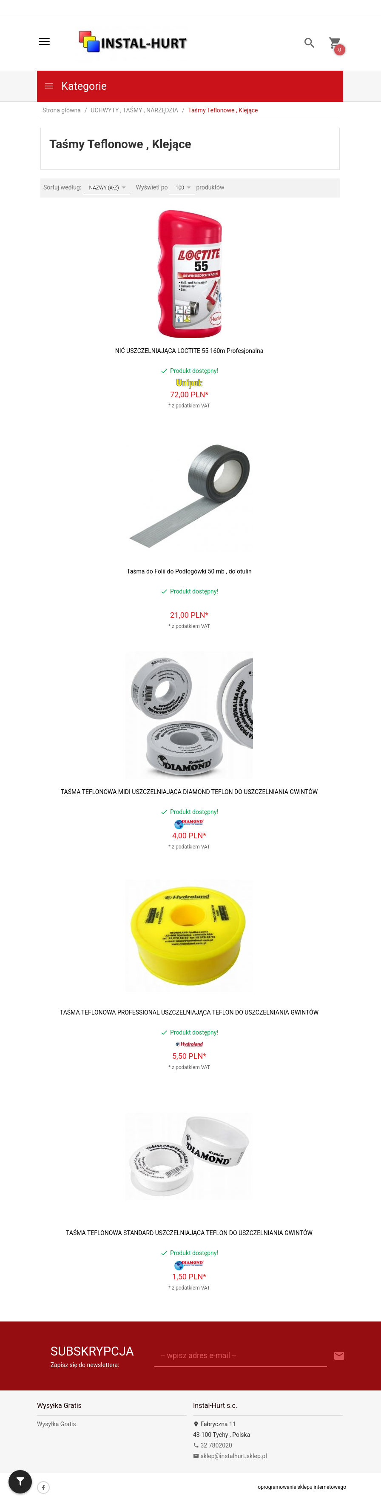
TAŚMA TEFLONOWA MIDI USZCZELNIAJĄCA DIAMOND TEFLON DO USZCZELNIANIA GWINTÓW (189, 791)
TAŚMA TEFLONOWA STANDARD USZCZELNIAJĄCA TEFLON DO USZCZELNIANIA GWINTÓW (189, 1233)
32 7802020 (212, 1445)
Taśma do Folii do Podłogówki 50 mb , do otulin (189, 571)
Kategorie (75, 86)
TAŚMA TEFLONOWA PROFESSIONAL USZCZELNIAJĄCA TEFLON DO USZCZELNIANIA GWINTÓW (189, 1012)
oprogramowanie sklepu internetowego (302, 1487)
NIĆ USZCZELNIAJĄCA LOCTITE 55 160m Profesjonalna (189, 350)
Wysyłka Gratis (56, 1424)
